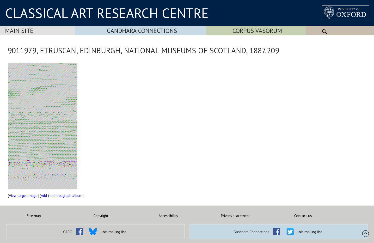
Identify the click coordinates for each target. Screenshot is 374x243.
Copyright (101, 215)
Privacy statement (235, 215)
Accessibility (168, 215)
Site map (34, 215)
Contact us (303, 215)
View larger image (23, 195)
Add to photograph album (61, 195)
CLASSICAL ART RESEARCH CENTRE (106, 13)
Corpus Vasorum (257, 31)
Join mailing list (114, 231)
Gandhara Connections (142, 31)
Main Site (19, 31)
